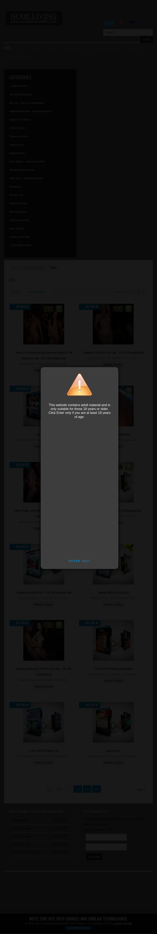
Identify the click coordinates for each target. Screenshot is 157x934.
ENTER (74, 561)
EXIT (86, 561)
